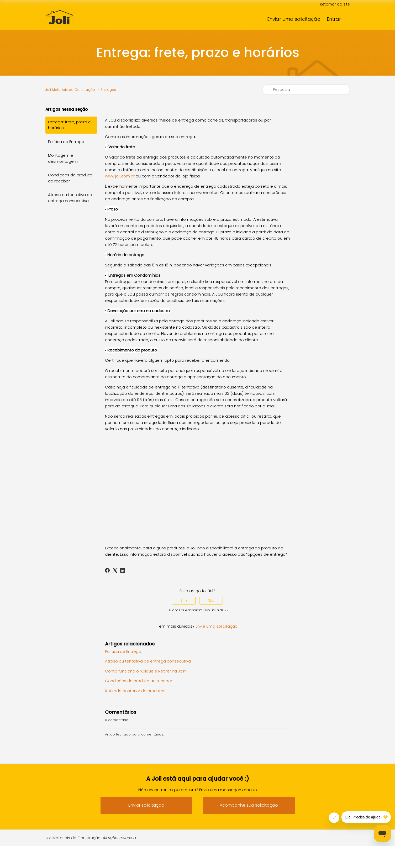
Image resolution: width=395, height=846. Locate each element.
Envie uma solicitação (217, 626)
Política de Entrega (66, 141)
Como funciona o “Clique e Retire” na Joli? (145, 671)
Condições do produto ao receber (70, 178)
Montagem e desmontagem (63, 158)
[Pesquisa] (306, 89)
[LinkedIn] (122, 570)
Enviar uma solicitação (293, 19)
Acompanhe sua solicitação (249, 805)
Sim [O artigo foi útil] (184, 600)
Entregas (108, 89)
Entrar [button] (334, 19)
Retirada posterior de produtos (135, 690)
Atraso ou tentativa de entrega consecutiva (70, 197)
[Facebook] (107, 570)
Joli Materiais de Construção (70, 89)
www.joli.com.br (120, 176)
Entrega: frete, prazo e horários (69, 125)
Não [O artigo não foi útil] (211, 600)
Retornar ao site (335, 4)
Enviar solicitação (146, 805)
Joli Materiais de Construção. (90, 837)
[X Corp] (115, 570)
